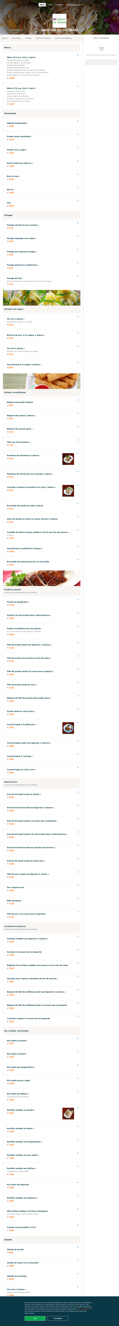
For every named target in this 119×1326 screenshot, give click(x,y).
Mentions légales (74, 5)
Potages (28, 38)
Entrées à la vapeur (43, 38)
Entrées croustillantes (63, 38)
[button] (79, 38)
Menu (42, 5)
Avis (51, 5)
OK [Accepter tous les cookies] (35, 1318)
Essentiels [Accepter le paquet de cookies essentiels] (58, 1318)
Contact (59, 5)
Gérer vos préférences (84, 1309)
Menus (4, 38)
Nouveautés (16, 38)
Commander (101, 62)
